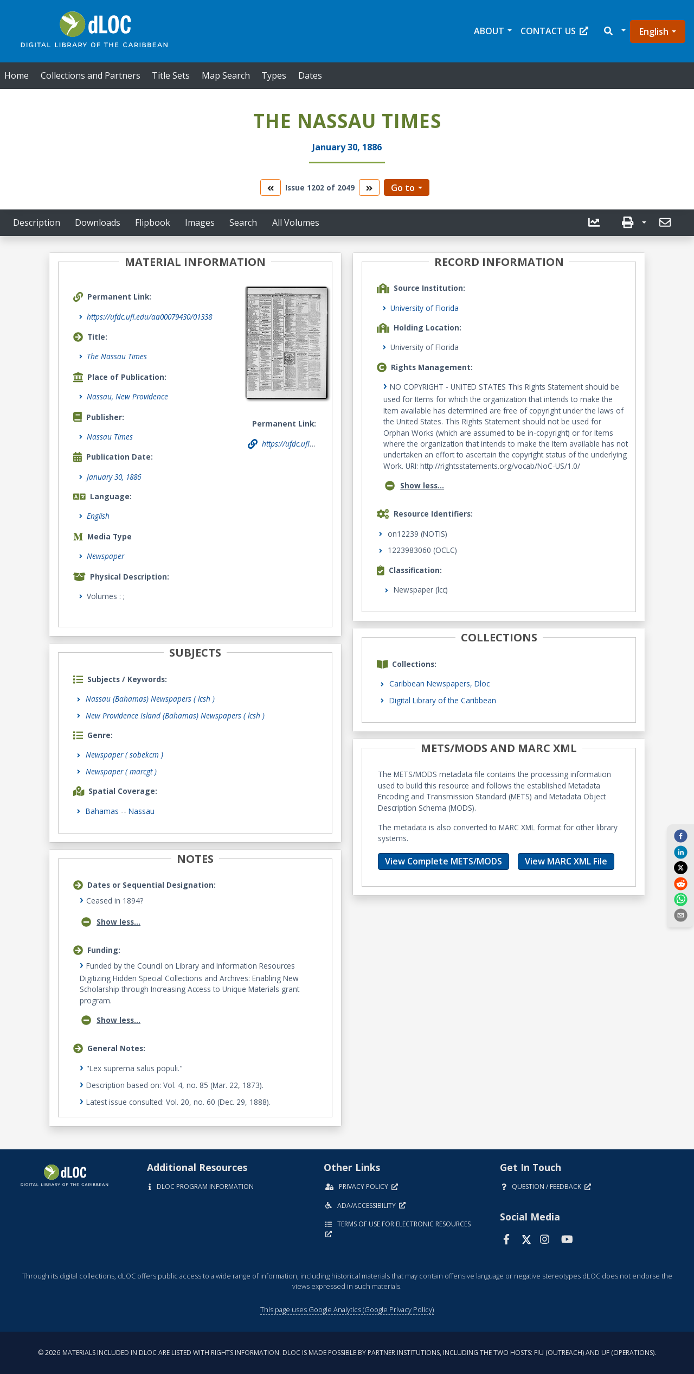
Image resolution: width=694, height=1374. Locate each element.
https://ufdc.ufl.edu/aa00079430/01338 (149, 316)
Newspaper (105, 556)
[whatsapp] (680, 899)
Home (16, 75)
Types (273, 75)
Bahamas (102, 811)
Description (36, 222)
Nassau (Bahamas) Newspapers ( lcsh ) (150, 699)
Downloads (97, 222)
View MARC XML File (566, 861)
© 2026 (347, 1352)
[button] (614, 31)
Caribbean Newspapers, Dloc (439, 683)
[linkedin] (680, 851)
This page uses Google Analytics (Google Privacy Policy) (347, 1309)
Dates (310, 75)
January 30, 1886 (114, 477)
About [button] (489, 31)
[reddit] (680, 883)
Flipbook (152, 222)
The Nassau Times (117, 356)
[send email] (680, 915)
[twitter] (680, 868)
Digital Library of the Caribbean (442, 700)
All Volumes (295, 222)
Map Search (226, 75)
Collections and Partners (90, 75)
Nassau (141, 811)
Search (243, 222)
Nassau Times (110, 436)
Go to (403, 188)
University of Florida (424, 308)
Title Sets (171, 75)
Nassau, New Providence (127, 396)
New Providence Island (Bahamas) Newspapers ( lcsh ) (175, 715)
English (654, 31)
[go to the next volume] (369, 187)
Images (200, 222)
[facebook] (680, 836)
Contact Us (554, 31)
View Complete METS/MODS (443, 861)
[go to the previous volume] (270, 187)
